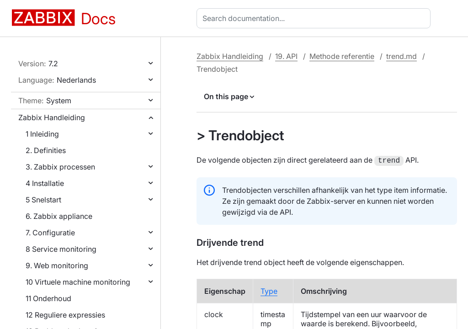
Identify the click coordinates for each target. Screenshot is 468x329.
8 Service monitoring (61, 249)
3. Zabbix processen (60, 166)
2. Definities (46, 150)
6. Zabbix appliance (59, 216)
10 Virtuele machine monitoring (78, 282)
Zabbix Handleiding (51, 117)
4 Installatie (45, 183)
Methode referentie (341, 56)
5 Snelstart (43, 199)
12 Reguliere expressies (65, 314)
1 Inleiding (42, 133)
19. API (286, 56)
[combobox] (315, 18)
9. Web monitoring (57, 265)
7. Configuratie (50, 232)
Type (269, 290)
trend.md (401, 56)
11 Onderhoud (48, 298)
